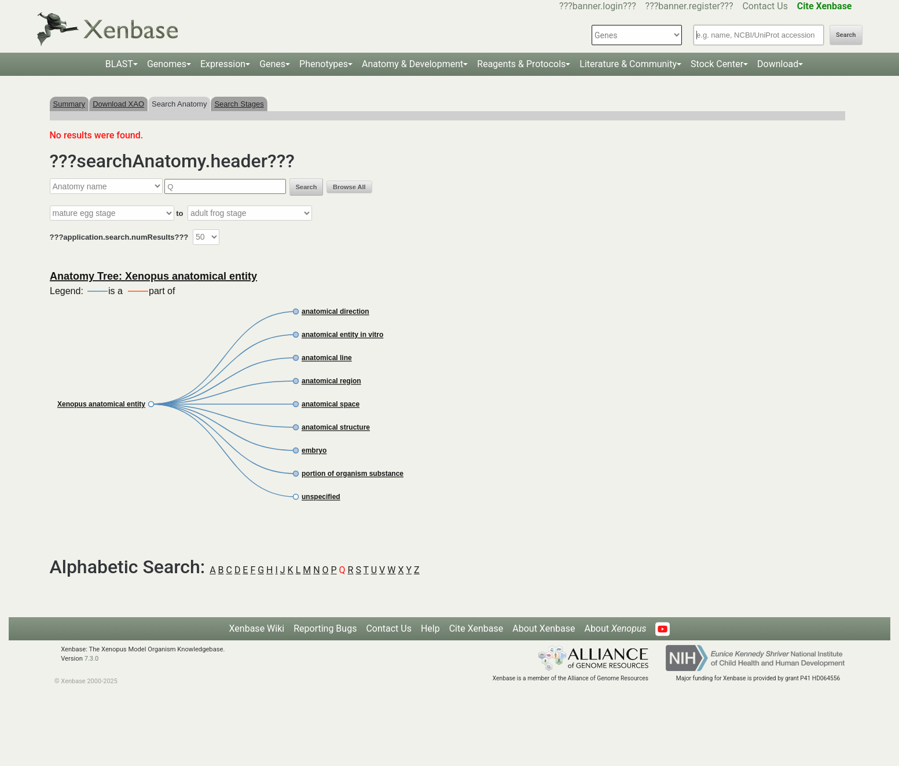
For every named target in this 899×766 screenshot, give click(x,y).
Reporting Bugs (325, 628)
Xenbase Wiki (257, 628)
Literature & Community (628, 63)
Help (430, 628)
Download (777, 63)
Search (846, 35)
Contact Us (765, 6)
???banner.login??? (597, 6)
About (615, 628)
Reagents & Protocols (521, 63)
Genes (272, 63)
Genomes (166, 63)
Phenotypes (323, 63)
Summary (69, 104)
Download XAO (118, 104)
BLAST (119, 63)
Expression (222, 63)
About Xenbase (543, 628)
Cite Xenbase (476, 628)
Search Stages (238, 104)
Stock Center (717, 63)
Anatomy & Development (412, 63)
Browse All (349, 187)
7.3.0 (92, 658)
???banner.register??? (689, 6)
